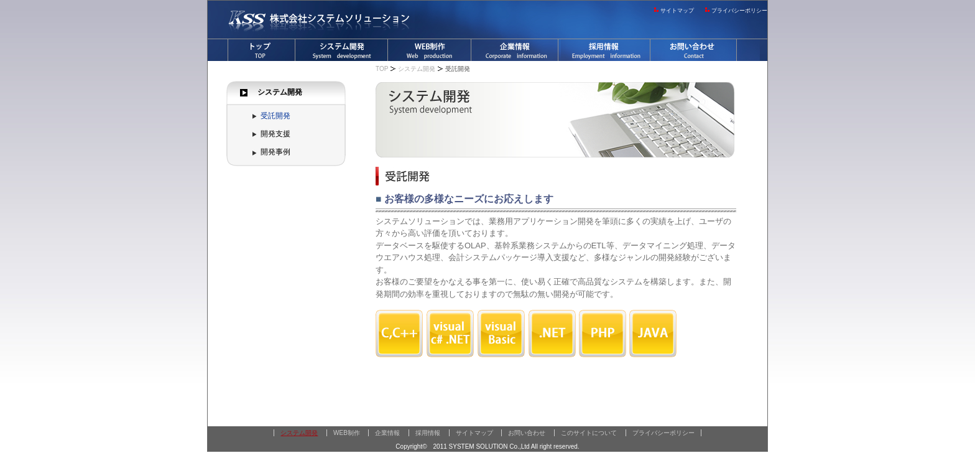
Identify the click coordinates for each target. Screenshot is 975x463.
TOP (382, 68)
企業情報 (387, 432)
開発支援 (275, 133)
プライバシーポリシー (739, 10)
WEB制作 (346, 432)
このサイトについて (589, 432)
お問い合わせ (526, 432)
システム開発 (279, 92)
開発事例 (275, 151)
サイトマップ (677, 10)
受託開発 (275, 115)
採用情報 (427, 432)
